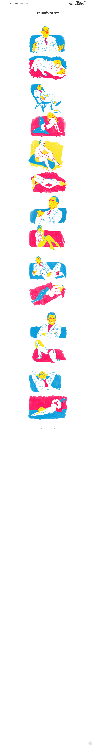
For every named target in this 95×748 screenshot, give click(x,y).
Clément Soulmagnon (77, 3)
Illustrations (19, 3)
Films (11, 3)
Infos (27, 3)
